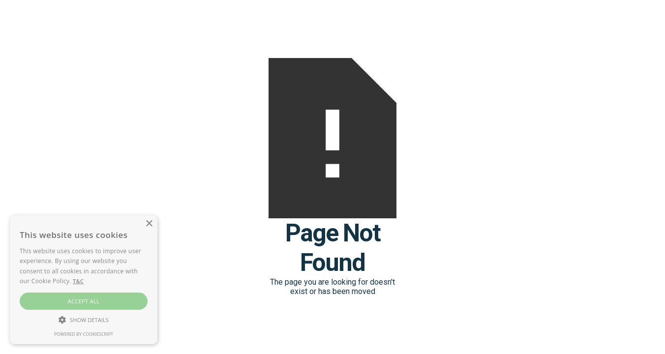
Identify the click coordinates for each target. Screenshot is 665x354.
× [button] (148, 224)
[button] (84, 319)
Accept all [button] (84, 301)
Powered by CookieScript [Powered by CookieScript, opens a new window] (83, 334)
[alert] (83, 279)
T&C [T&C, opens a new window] (78, 281)
